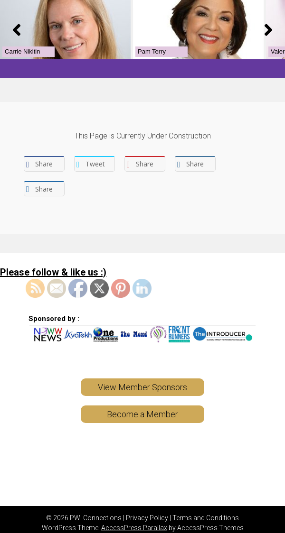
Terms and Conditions (205, 511)
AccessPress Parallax (134, 520)
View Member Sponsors (142, 380)
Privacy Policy (147, 511)
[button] (16, 26)
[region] (142, 26)
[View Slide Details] (57, 26)
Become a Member (142, 407)
